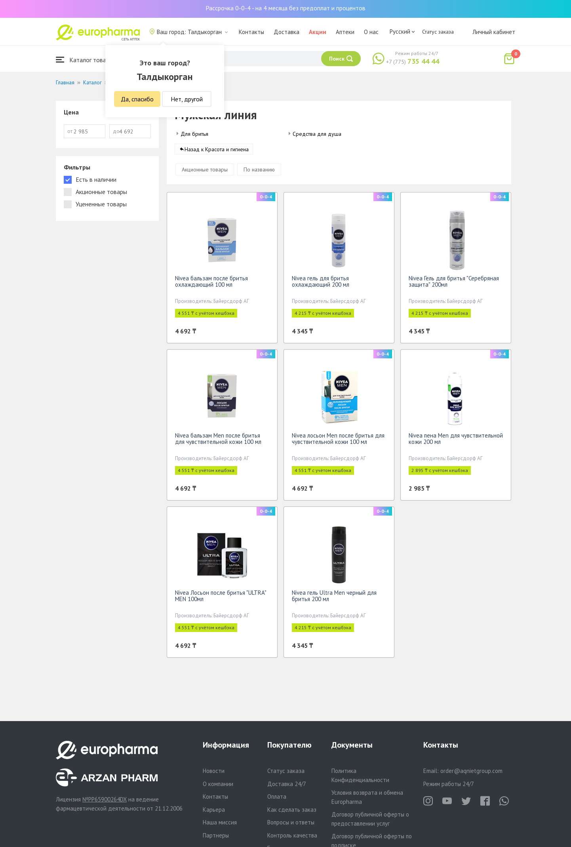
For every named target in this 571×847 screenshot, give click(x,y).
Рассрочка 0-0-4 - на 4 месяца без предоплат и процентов (285, 8)
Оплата (276, 796)
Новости (214, 771)
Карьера (214, 809)
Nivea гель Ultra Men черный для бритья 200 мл (334, 598)
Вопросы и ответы (290, 822)
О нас (371, 32)
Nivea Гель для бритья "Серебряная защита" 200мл (454, 284)
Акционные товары (205, 172)
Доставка (286, 32)
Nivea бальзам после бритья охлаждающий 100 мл (211, 284)
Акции (317, 32)
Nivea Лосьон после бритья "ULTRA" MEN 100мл (220, 598)
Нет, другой (187, 99)
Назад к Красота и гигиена (217, 152)
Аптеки (345, 32)
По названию (259, 172)
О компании (218, 784)
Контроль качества (292, 835)
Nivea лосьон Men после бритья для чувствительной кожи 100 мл (338, 441)
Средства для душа (317, 133)
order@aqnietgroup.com (471, 771)
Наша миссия (220, 822)
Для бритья (194, 133)
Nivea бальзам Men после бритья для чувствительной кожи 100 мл (218, 441)
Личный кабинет (493, 32)
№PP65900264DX (104, 799)
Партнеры (216, 835)
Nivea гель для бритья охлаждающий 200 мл (320, 284)
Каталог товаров (86, 59)
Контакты (251, 32)
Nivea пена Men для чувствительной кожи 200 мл (456, 441)
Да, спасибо (137, 99)
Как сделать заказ (291, 809)
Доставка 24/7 (286, 784)
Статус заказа (438, 31)
